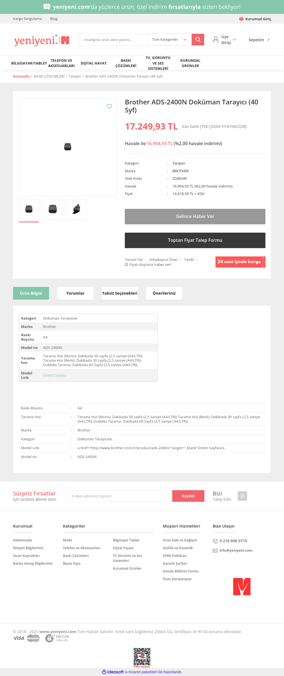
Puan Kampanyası (177, 579)
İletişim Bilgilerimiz (28, 548)
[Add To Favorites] (109, 106)
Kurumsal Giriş (255, 18)
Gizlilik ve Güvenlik (178, 548)
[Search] (114, 39)
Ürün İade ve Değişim (180, 540)
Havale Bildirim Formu (181, 571)
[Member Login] (224, 39)
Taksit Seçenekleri (119, 293)
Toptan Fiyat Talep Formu (195, 240)
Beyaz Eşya (71, 563)
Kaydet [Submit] (188, 495)
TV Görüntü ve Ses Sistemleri (127, 558)
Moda (67, 540)
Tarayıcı (179, 163)
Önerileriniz (164, 293)
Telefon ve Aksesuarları (81, 548)
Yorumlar (75, 293)
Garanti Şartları (175, 563)
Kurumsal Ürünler (127, 568)
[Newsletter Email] (115, 496)
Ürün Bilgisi (31, 293)
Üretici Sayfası (55, 375)
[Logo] (42, 40)
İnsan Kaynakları (26, 555)
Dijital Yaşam (123, 548)
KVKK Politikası (175, 555)
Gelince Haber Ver (195, 216)
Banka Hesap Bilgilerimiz (33, 563)
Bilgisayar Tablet (126, 540)
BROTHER (181, 170)
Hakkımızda (22, 540)
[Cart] (255, 40)
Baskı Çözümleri (76, 555)
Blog (54, 18)
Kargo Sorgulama (27, 18)
